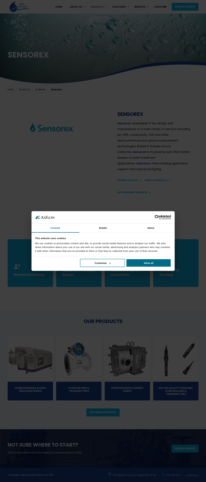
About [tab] (150, 227)
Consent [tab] (55, 227)
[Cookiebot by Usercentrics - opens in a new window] (157, 217)
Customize (103, 263)
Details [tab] (103, 227)
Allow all (149, 263)
